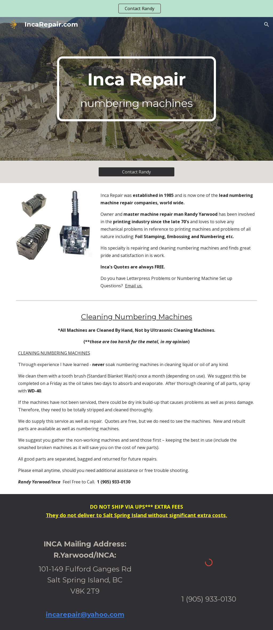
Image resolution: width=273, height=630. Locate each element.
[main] (136, 88)
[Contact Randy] (136, 172)
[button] (266, 24)
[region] (136, 8)
